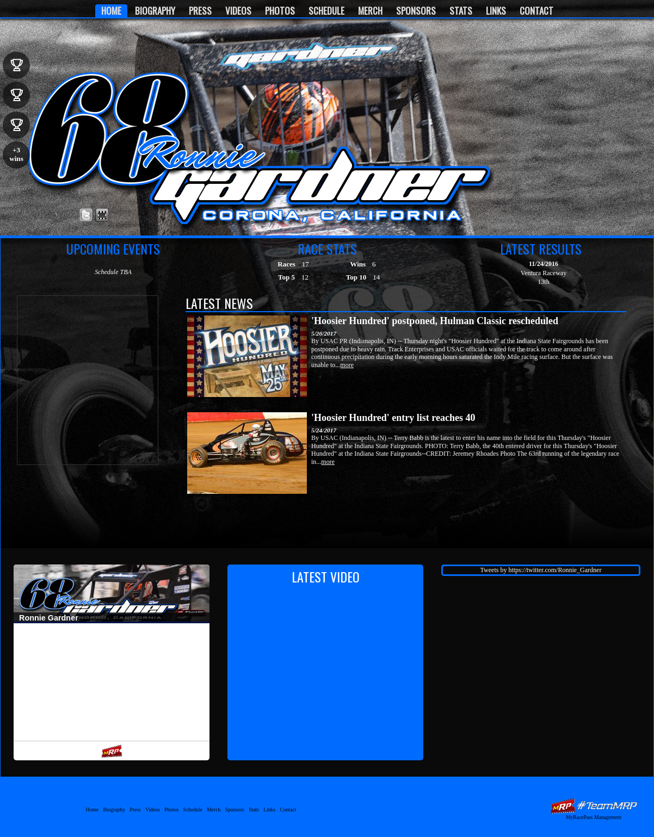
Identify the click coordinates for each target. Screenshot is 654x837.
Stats (460, 10)
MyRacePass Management (593, 817)
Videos (238, 10)
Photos (280, 10)
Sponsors (416, 10)
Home (111, 10)
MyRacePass (594, 805)
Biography (155, 10)
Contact (536, 10)
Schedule (326, 10)
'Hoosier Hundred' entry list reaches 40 (393, 417)
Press (200, 10)
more (347, 365)
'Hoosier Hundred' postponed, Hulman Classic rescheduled (434, 320)
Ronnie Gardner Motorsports (108, 131)
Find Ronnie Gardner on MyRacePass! (102, 215)
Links (496, 10)
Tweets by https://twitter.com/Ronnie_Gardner (541, 570)
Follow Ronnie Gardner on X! (86, 215)
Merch (370, 10)
